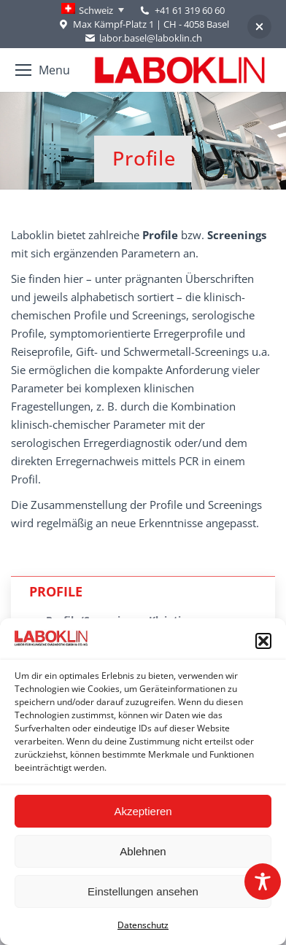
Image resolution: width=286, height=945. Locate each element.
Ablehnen (143, 851)
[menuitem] (92, 10)
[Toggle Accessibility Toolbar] (262, 881)
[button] (263, 641)
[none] (92, 10)
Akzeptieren (142, 811)
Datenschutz (143, 925)
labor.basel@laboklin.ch (143, 38)
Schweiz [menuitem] (96, 10)
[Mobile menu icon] (43, 70)
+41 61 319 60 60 (190, 10)
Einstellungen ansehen (143, 891)
